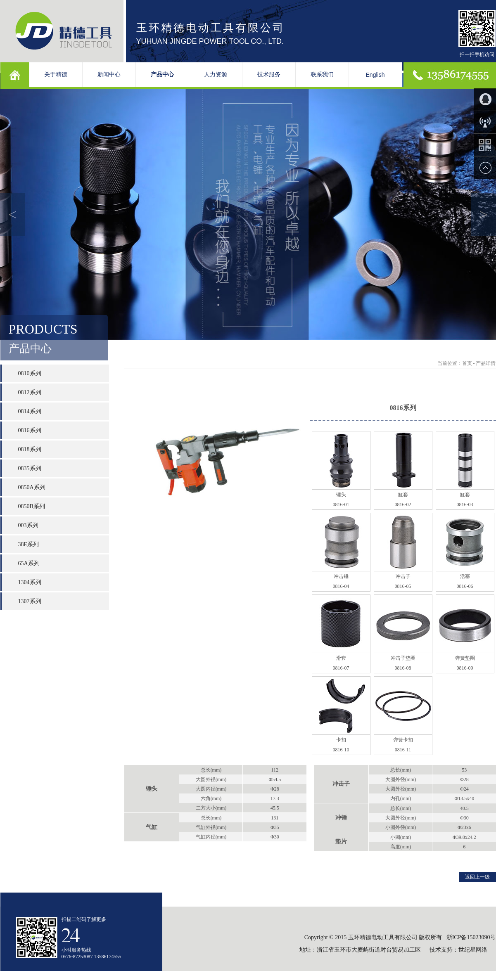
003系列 (28, 525)
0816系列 (29, 430)
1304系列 (29, 582)
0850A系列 (31, 487)
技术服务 (268, 74)
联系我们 (322, 74)
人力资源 (215, 74)
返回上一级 (477, 877)
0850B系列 (31, 506)
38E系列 (28, 544)
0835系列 (29, 468)
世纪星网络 (473, 950)
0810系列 (29, 373)
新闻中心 (109, 74)
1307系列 (29, 601)
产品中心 (162, 74)
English (375, 74)
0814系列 (29, 411)
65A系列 (29, 563)
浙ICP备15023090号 (471, 937)
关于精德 (55, 74)
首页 (467, 363)
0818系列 (29, 449)
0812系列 (29, 392)
